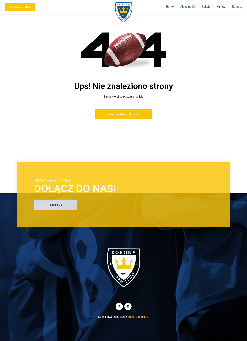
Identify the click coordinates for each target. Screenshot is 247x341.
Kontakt (237, 6)
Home (170, 6)
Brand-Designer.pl (138, 316)
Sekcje (206, 6)
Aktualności (187, 6)
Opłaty (221, 6)
